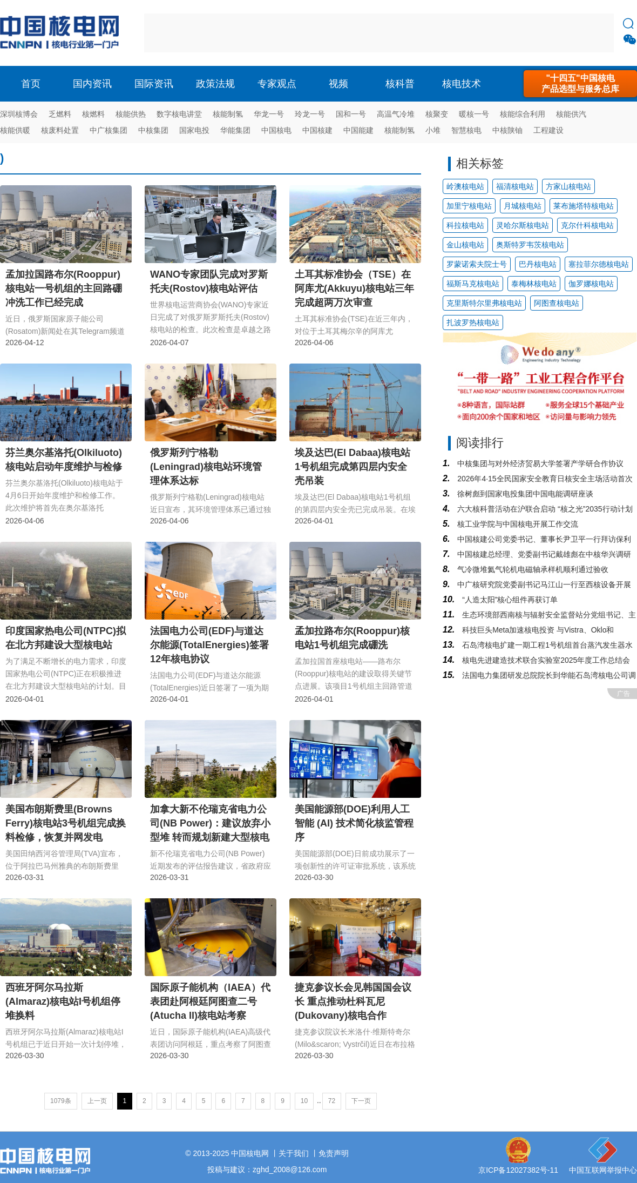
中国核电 (276, 130)
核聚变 (436, 114)
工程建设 (548, 130)
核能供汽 (571, 114)
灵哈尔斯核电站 (522, 225)
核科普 (400, 83)
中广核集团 (108, 130)
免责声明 (333, 1153)
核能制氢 (228, 114)
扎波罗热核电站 (472, 322)
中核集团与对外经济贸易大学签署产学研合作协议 (539, 463)
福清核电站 (515, 186)
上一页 (97, 1101)
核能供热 (131, 114)
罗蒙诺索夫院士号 (476, 264)
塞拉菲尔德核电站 (598, 264)
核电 (62, 33)
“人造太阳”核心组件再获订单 (509, 599)
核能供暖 (15, 130)
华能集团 (235, 130)
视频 (338, 83)
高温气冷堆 (396, 114)
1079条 (60, 1101)
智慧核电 (466, 130)
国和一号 (351, 114)
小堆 (433, 130)
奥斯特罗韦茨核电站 (530, 244)
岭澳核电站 (465, 186)
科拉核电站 (465, 225)
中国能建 (358, 130)
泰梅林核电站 (534, 283)
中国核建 (317, 130)
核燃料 (93, 114)
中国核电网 (250, 1153)
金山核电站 (465, 244)
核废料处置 (60, 130)
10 (304, 1101)
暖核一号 (474, 114)
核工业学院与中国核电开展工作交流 (516, 524)
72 (331, 1101)
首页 (30, 83)
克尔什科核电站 (587, 225)
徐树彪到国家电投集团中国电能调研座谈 (524, 493)
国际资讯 (153, 83)
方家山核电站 (568, 186)
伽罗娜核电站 (591, 283)
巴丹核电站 (538, 264)
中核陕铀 (507, 130)
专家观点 (276, 83)
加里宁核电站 (469, 205)
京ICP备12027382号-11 (518, 1170)
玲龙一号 (310, 114)
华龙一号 (269, 114)
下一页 (361, 1101)
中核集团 (153, 130)
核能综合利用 (522, 114)
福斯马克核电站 (472, 283)
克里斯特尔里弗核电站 (484, 303)
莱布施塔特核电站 (583, 205)
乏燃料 (60, 114)
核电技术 (461, 83)
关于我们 (294, 1153)
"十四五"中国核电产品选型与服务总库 (580, 83)
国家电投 (194, 130)
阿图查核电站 (556, 303)
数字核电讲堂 (179, 114)
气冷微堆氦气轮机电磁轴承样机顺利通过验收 (531, 569)
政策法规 (215, 83)
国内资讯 (92, 83)
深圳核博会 (19, 114)
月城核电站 (522, 205)
